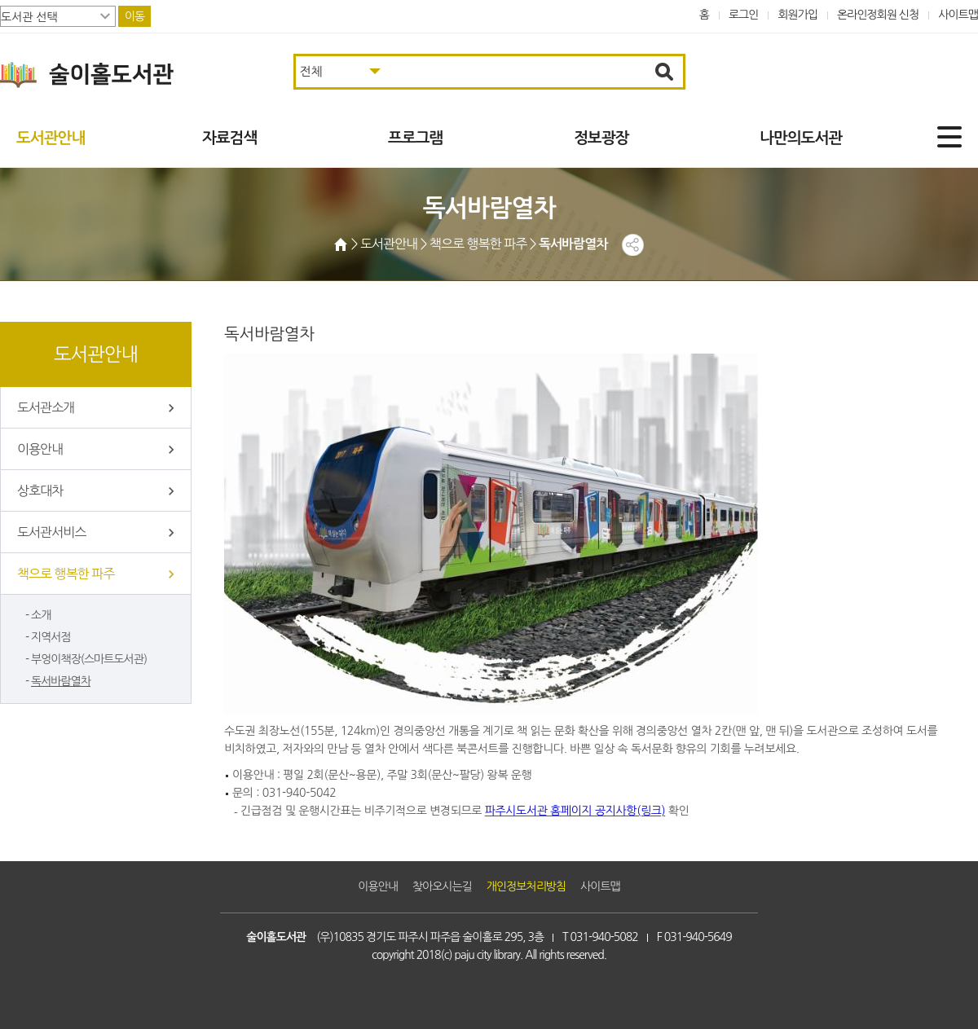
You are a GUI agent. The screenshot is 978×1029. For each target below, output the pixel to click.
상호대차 (40, 490)
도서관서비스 (51, 532)
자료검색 (229, 138)
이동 (134, 16)
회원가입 (797, 14)
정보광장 (601, 138)
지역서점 (51, 637)
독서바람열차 (60, 681)
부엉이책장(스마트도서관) (89, 659)
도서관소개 (45, 407)
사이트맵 (958, 14)
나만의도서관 (801, 138)
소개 (41, 615)
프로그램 (415, 138)
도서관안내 (50, 138)
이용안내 (40, 448)
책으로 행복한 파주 (65, 573)
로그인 (744, 14)
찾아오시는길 (442, 886)
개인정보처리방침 (526, 886)
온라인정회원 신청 (878, 14)
